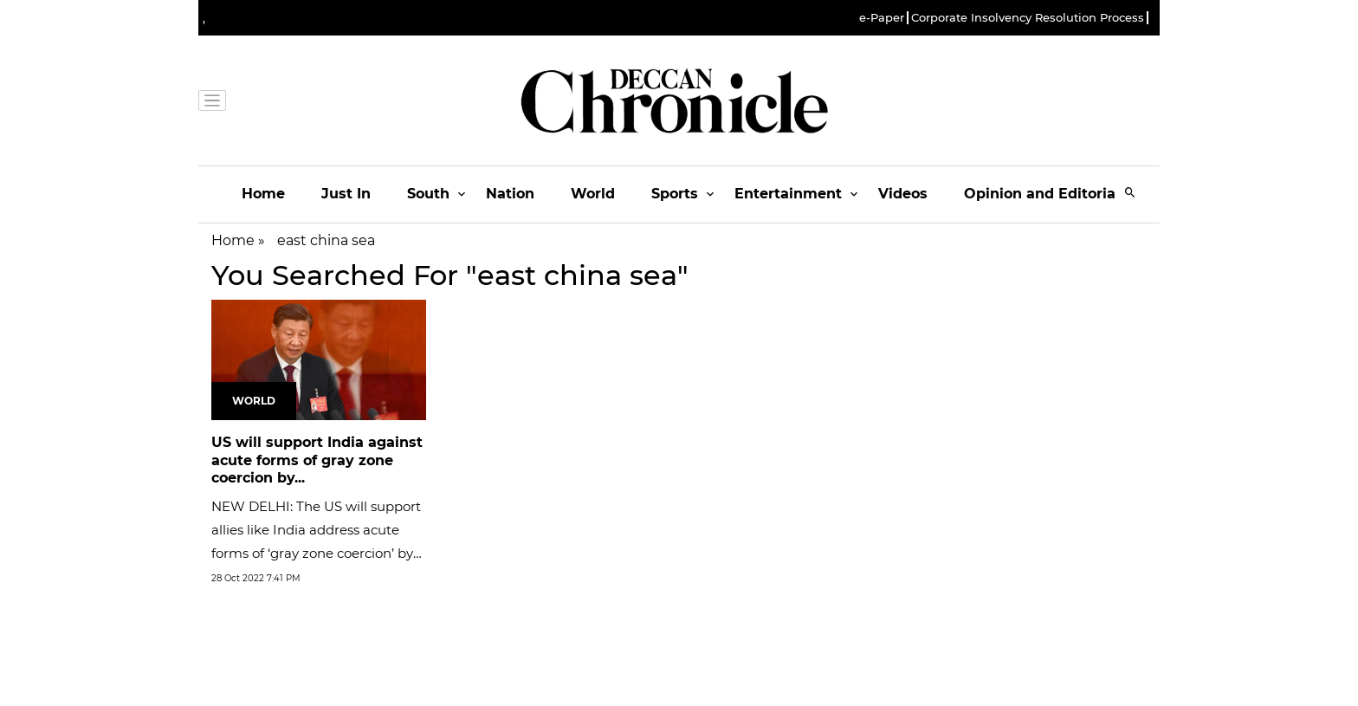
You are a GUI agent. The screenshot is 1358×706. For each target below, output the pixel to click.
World (593, 193)
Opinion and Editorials (1046, 193)
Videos (903, 193)
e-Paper (881, 17)
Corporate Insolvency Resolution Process (1027, 17)
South (428, 193)
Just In (346, 193)
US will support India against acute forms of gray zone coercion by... (317, 460)
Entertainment (788, 193)
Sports (674, 193)
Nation (510, 193)
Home (263, 193)
